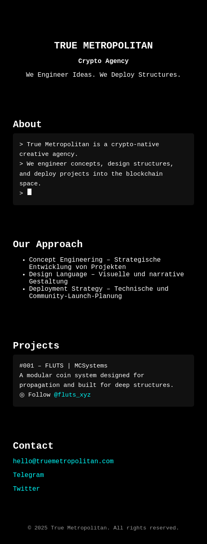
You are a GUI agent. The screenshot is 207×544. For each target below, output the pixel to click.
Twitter (26, 489)
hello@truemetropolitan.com (63, 461)
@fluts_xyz (70, 395)
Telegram (28, 475)
